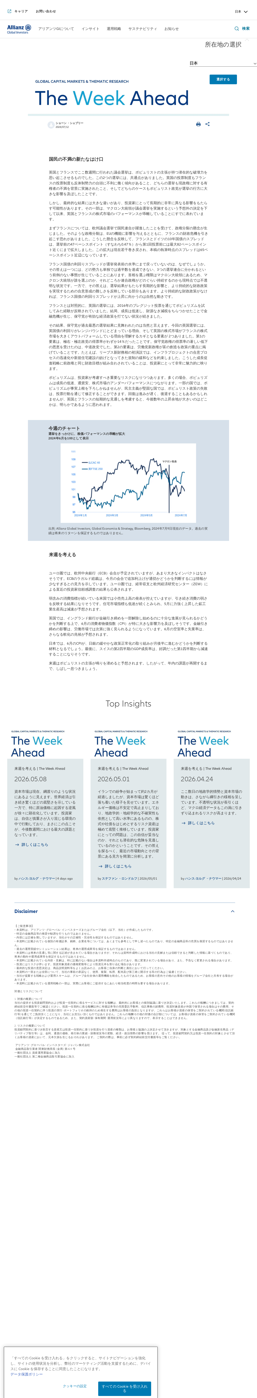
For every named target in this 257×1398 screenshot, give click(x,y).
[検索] (241, 29)
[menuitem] (56, 29)
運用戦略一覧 (120, 1134)
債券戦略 (115, 1157)
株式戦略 (115, 1147)
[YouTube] (117, 1299)
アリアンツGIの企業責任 (28, 1237)
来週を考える (68, 1164)
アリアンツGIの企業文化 (28, 1227)
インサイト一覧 (73, 1134)
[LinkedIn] (140, 1299)
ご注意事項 (211, 1379)
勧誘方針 (167, 1372)
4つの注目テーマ (71, 1210)
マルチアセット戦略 (124, 1167)
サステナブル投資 (172, 1147)
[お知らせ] (171, 29)
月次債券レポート (72, 1201)
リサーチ (115, 1204)
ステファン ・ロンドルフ (119, 879)
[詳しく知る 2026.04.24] (198, 823)
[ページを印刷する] (199, 124)
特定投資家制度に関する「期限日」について (160, 1379)
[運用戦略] (114, 29)
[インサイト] (91, 29)
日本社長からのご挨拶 (26, 1154)
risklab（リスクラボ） (126, 1194)
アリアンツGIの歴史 (24, 1200)
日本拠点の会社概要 (24, 1164)
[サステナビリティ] (142, 29)
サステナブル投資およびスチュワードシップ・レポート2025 (178, 1207)
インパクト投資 (170, 1157)
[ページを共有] (208, 124)
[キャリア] (17, 12)
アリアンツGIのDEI (23, 1247)
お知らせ (216, 1134)
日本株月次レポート (74, 1174)
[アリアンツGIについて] (56, 29)
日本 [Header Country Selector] (241, 11)
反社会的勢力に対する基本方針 (205, 1372)
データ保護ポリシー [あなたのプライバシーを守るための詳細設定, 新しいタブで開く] (26, 1389)
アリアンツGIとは (22, 1190)
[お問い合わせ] (46, 11)
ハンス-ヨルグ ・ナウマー (37, 879)
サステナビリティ (175, 1134)
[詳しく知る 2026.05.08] (31, 845)
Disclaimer (26, 911)
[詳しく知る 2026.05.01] (115, 867)
